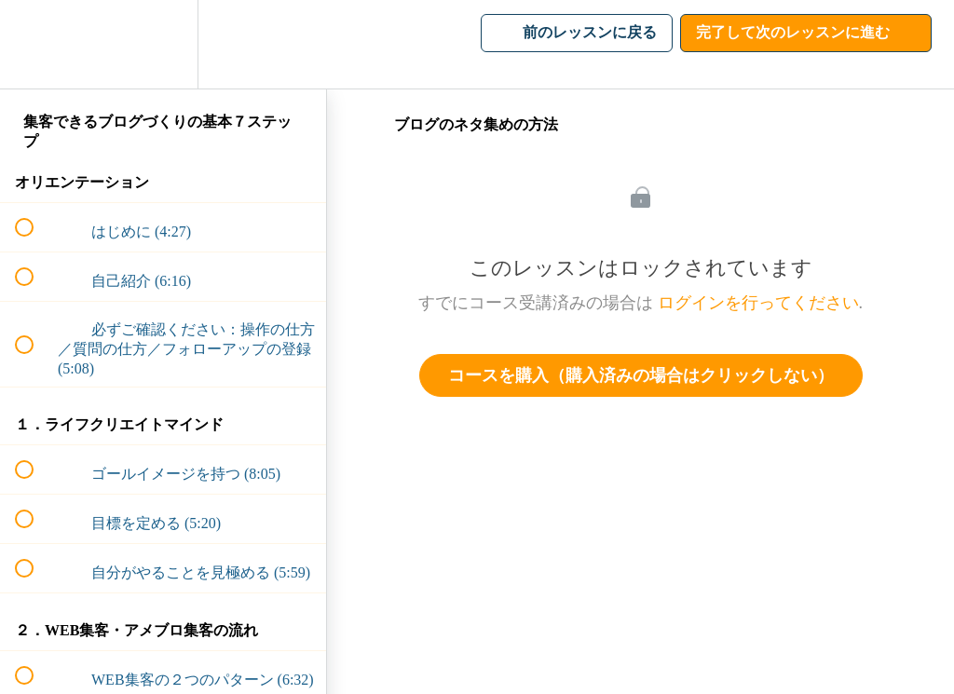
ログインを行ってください (758, 302)
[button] (34, 44)
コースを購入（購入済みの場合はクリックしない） (641, 375)
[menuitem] (163, 44)
